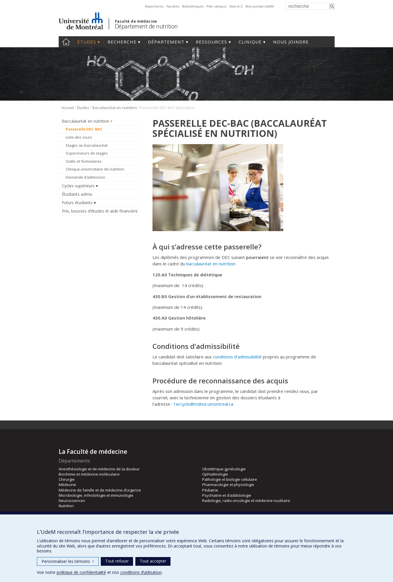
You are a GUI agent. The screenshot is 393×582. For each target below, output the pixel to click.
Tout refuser (117, 561)
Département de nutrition (146, 26)
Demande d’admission (85, 177)
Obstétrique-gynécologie (224, 469)
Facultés (172, 6)
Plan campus (216, 6)
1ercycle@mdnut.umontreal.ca (203, 404)
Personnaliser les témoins (68, 561)
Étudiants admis (77, 194)
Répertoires (154, 6)
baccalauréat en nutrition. (211, 263)
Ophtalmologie (215, 474)
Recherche (122, 42)
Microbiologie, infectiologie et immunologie (96, 495)
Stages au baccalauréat (86, 145)
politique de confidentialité (81, 572)
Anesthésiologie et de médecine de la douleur (99, 469)
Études (86, 42)
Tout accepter (153, 561)
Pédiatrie (210, 490)
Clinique (250, 42)
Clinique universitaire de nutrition (95, 169)
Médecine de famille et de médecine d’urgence (100, 490)
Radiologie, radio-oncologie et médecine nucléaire (246, 500)
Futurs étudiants (77, 202)
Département (166, 42)
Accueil (66, 41)
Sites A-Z (236, 6)
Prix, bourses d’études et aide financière (100, 211)
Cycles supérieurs (78, 185)
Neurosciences (72, 500)
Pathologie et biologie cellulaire (229, 479)
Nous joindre (291, 42)
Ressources (211, 42)
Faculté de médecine (136, 21)
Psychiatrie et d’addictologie (226, 495)
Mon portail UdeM (259, 6)
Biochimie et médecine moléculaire (89, 474)
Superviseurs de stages (87, 153)
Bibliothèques (193, 6)
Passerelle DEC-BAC (84, 129)
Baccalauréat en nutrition (114, 107)
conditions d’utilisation (141, 572)
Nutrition (66, 505)
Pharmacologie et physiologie (228, 484)
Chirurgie (67, 479)
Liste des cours (79, 137)
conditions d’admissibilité (238, 357)
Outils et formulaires (84, 161)
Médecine (67, 484)
